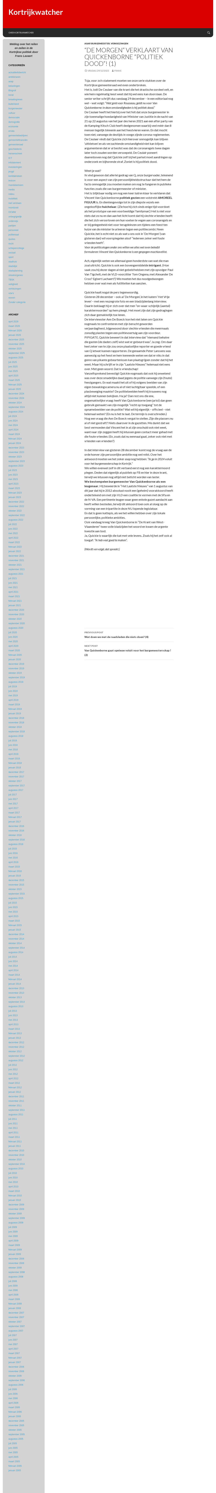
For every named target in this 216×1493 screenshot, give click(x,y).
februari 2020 (15, 655)
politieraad (13, 234)
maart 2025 (14, 380)
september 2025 (16, 353)
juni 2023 (13, 474)
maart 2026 (14, 326)
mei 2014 (13, 966)
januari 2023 (14, 497)
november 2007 (16, 1317)
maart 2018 (14, 758)
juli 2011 (12, 1119)
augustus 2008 (15, 1276)
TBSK (11, 279)
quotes (11, 239)
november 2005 (16, 1425)
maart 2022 (14, 542)
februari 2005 (15, 1466)
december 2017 (16, 772)
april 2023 (13, 483)
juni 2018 (13, 745)
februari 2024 (15, 438)
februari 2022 (15, 547)
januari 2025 (14, 389)
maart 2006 (14, 1407)
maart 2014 (14, 975)
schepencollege (16, 248)
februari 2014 (15, 979)
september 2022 (16, 515)
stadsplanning (15, 270)
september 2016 (16, 839)
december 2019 (16, 664)
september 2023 (16, 461)
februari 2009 (15, 1249)
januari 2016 (14, 875)
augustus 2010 (15, 1168)
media (11, 189)
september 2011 (16, 1110)
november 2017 (16, 776)
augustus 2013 (15, 1006)
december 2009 (16, 1204)
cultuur (11, 113)
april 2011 (13, 1132)
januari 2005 (14, 1470)
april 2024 (13, 429)
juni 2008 (13, 1285)
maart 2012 (14, 1083)
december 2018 (16, 718)
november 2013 (16, 993)
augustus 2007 (15, 1330)
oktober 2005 (15, 1430)
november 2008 (16, 1263)
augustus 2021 (15, 574)
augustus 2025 (15, 357)
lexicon (11, 180)
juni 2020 (13, 637)
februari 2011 (15, 1141)
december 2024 (16, 393)
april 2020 (13, 646)
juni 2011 (13, 1123)
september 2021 (16, 569)
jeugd (11, 171)
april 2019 (13, 700)
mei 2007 (13, 1344)
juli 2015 (12, 902)
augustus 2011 (15, 1114)
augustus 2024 (15, 411)
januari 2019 (14, 713)
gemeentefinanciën (17, 140)
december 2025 (16, 339)
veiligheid (13, 284)
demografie (14, 122)
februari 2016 (15, 871)
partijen (12, 225)
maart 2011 (14, 1137)
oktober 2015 (15, 889)
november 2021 (16, 560)
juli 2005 (12, 1443)
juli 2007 (12, 1335)
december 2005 (16, 1421)
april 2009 (13, 1240)
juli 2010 (12, 1173)
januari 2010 (14, 1200)
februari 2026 (15, 330)
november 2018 (16, 722)
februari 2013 (15, 1033)
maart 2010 (14, 1191)
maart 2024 (14, 434)
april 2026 (13, 321)
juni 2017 (13, 799)
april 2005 (13, 1457)
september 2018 (16, 731)
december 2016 (16, 826)
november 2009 (16, 1209)
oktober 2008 (15, 1267)
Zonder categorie (17, 302)
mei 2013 (13, 1020)
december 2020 (16, 610)
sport (11, 257)
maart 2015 (14, 920)
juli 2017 (12, 794)
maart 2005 (14, 1461)
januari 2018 (14, 767)
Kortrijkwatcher (35, 12)
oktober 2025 (15, 348)
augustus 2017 (15, 790)
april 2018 (13, 754)
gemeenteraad (15, 144)
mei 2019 (13, 695)
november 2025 (16, 344)
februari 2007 (15, 1358)
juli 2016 (12, 848)
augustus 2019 (15, 682)
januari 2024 (14, 443)
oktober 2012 (15, 1051)
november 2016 (16, 830)
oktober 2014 (15, 943)
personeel (13, 230)
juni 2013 (13, 1015)
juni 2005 (13, 1448)
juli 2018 (12, 740)
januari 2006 (14, 1416)
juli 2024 (12, 416)
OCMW (12, 212)
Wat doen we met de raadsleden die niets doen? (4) (129, 634)
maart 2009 (14, 1245)
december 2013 (16, 988)
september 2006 (16, 1380)
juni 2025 (13, 366)
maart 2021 (14, 596)
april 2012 (13, 1078)
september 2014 (16, 948)
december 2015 (16, 880)
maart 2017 (14, 812)
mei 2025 (13, 371)
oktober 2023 (15, 456)
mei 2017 (13, 803)
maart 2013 (14, 1029)
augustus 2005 (15, 1439)
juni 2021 (13, 583)
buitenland (13, 104)
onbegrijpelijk (15, 216)
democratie (14, 117)
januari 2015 (14, 930)
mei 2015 (13, 911)
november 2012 (16, 1047)
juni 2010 (13, 1177)
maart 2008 (14, 1299)
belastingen (14, 86)
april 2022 (13, 538)
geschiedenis (15, 149)
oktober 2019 (15, 673)
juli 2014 (12, 957)
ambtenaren (14, 77)
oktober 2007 (15, 1321)
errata (11, 131)
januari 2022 (14, 551)
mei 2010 (13, 1182)
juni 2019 (13, 691)
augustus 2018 (15, 736)
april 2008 (13, 1294)
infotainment (14, 162)
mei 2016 (13, 857)
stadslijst (12, 266)
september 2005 (16, 1434)
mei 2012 (13, 1074)
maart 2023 (14, 488)
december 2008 (16, 1258)
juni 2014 (13, 961)
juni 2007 (13, 1339)
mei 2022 (13, 533)
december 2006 (16, 1367)
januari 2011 (14, 1146)
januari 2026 (14, 335)
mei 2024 (13, 425)
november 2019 (16, 668)
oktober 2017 (15, 781)
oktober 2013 (15, 997)
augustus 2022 (15, 520)
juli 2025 (12, 362)
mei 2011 (13, 1128)
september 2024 (16, 407)
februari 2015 (15, 925)
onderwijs (13, 221)
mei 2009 (13, 1236)
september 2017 (16, 785)
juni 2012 (13, 1069)
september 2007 (16, 1326)
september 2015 (16, 893)
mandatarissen (15, 185)
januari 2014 (14, 984)
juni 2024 (13, 420)
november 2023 (16, 452)
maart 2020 (14, 650)
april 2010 (13, 1186)
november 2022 (16, 506)
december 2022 (16, 501)
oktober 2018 (15, 727)
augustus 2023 (15, 465)
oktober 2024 (15, 402)
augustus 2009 (15, 1222)
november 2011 (16, 1101)
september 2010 (16, 1164)
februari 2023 (15, 492)
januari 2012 (14, 1092)
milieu (11, 194)
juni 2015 (13, 907)
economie (13, 126)
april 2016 (13, 862)
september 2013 (16, 1002)
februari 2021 (15, 601)
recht (11, 243)
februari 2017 (15, 817)
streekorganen (15, 275)
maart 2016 (14, 866)
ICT (10, 158)
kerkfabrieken (15, 176)
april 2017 (13, 808)
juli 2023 (12, 470)
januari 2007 (14, 1362)
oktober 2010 (15, 1159)
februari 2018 (15, 763)
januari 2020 (14, 659)
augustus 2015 (15, 898)
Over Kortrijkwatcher (21, 32)
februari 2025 (15, 384)
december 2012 (16, 1042)
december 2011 (16, 1096)
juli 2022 (12, 524)
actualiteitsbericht (17, 72)
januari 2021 (14, 605)
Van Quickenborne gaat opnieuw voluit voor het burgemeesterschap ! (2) (129, 650)
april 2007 (13, 1349)
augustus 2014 (15, 952)
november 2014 (16, 939)
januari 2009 (14, 1254)
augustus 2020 (15, 628)
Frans (117, 70)
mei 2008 (13, 1290)
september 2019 (16, 677)
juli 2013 (12, 1011)
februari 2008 (15, 1303)
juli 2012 (12, 1065)
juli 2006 (12, 1389)
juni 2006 (13, 1394)
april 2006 (13, 1403)
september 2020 (16, 623)
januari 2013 (14, 1038)
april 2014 (13, 970)
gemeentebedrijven (18, 135)
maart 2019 (14, 704)
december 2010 (16, 1150)
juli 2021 (12, 578)
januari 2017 (14, 821)
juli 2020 (12, 632)
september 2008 (16, 1272)
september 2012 (16, 1056)
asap (87, 43)
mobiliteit (12, 198)
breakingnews (15, 99)
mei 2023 (13, 479)
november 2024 (16, 398)
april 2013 (13, 1024)
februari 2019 (15, 709)
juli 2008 (12, 1281)
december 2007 (16, 1312)
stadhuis (12, 261)
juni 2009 (13, 1231)
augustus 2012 (15, 1060)
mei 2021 (13, 587)
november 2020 (16, 614)
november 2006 (16, 1371)
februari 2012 (15, 1087)
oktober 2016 (15, 835)
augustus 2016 (15, 844)
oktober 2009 (15, 1213)
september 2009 (16, 1218)
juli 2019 (12, 686)
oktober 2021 (15, 565)
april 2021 (13, 592)
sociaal (11, 252)
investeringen (15, 167)
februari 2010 (15, 1195)
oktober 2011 (15, 1105)
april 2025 (13, 375)
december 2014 (16, 934)
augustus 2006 (15, 1385)
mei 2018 (13, 749)
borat (11, 95)
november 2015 (16, 884)
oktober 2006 (15, 1376)
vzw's (11, 293)
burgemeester (100, 43)
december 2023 (16, 447)
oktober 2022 (15, 510)
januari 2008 (14, 1308)
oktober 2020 (15, 619)
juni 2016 (13, 853)
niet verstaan (14, 203)
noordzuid (13, 207)
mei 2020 (13, 641)
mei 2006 (13, 1398)
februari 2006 (15, 1412)
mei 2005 (13, 1452)
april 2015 (13, 916)
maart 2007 (14, 1353)
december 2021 (16, 556)
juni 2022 (13, 529)
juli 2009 (12, 1227)
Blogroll (12, 90)
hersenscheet (15, 153)
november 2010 (16, 1155)
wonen (11, 297)
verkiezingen (119, 43)
